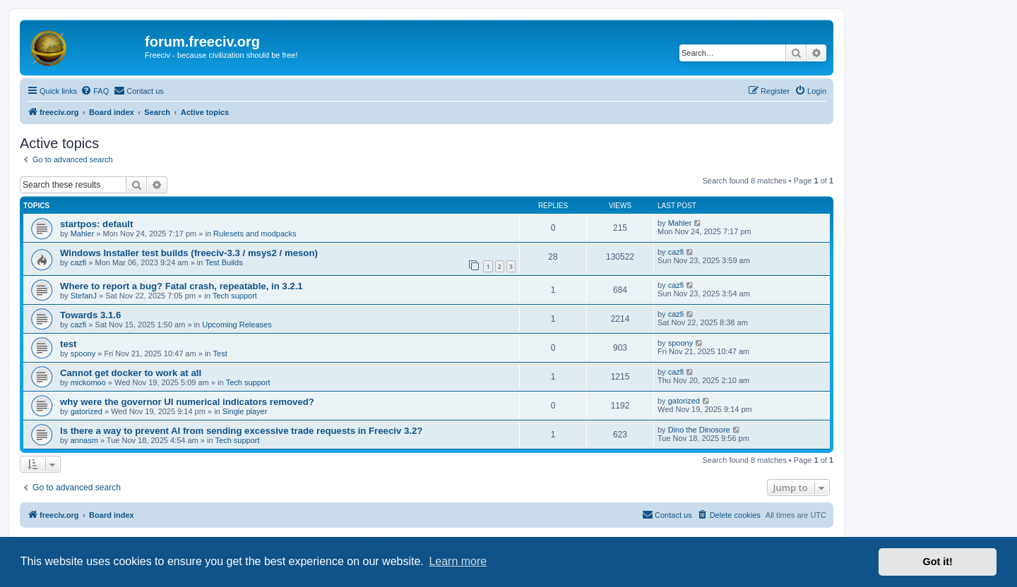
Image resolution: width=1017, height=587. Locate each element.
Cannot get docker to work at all (130, 373)
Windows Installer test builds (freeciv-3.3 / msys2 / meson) (189, 253)
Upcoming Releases (236, 324)
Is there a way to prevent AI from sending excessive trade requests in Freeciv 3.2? (241, 430)
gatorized (86, 411)
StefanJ (84, 295)
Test (220, 353)
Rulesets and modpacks (254, 233)
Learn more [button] (458, 561)
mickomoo (88, 382)
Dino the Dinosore (699, 429)
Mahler (83, 233)
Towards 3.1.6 (90, 315)
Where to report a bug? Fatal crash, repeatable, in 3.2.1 (181, 286)
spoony (83, 353)
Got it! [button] (938, 561)
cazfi (79, 262)
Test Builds (223, 262)
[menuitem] (95, 91)
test (68, 344)
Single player (245, 411)
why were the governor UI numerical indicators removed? (187, 402)
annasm (84, 440)
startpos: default (96, 224)
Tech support (235, 295)
